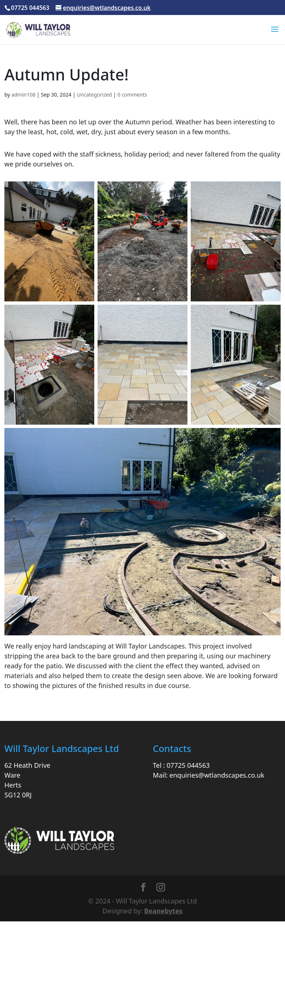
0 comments (132, 94)
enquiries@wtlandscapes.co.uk (217, 775)
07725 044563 (188, 765)
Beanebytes (163, 910)
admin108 (23, 94)
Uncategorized (94, 94)
